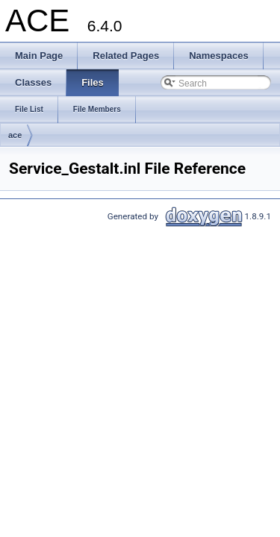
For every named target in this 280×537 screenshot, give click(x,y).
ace (15, 135)
